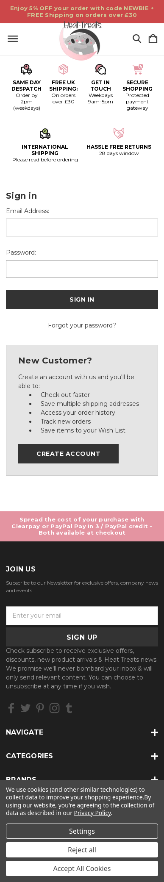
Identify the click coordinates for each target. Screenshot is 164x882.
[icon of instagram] (54, 708)
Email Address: (27, 211)
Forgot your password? (82, 325)
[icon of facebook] (11, 708)
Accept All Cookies (82, 868)
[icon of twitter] (25, 708)
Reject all (82, 849)
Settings (82, 831)
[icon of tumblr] (69, 708)
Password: (21, 252)
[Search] (137, 39)
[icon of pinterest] (40, 708)
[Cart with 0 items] (153, 39)
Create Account (68, 454)
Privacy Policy (92, 813)
